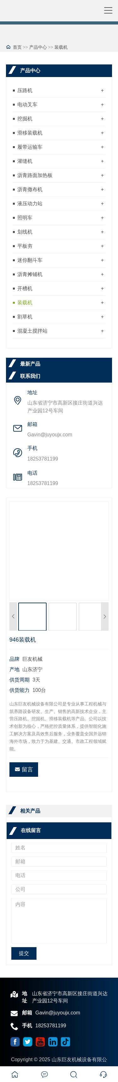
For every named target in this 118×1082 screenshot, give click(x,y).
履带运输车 (29, 147)
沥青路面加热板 (35, 175)
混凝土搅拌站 (32, 331)
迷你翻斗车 (29, 260)
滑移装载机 (29, 132)
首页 (17, 47)
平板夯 (24, 246)
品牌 (14, 659)
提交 (24, 953)
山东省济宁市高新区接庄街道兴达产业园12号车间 (65, 406)
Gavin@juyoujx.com (49, 434)
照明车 (24, 217)
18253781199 (42, 458)
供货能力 (19, 690)
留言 (23, 769)
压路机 (24, 90)
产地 (14, 669)
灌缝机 (24, 161)
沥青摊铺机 (29, 274)
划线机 (24, 232)
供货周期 (19, 679)
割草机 (24, 316)
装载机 (61, 47)
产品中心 (38, 47)
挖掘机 (24, 118)
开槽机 (24, 288)
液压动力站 (29, 203)
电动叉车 (27, 104)
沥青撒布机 (29, 189)
